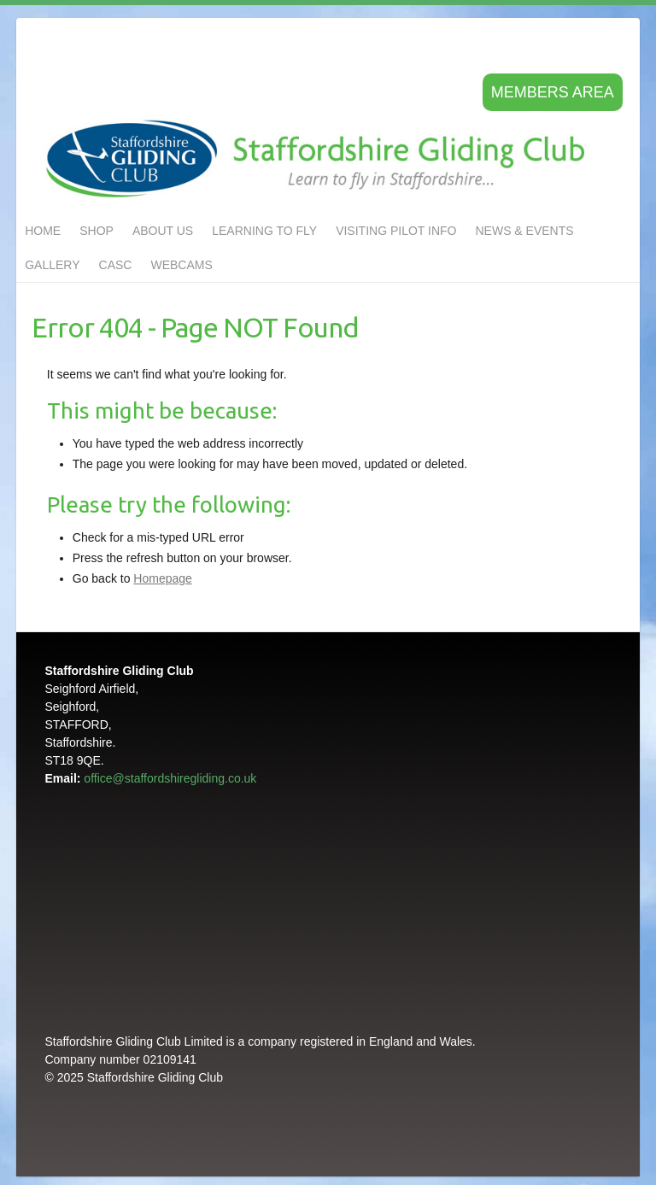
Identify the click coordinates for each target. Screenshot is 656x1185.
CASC (115, 265)
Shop (96, 231)
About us (162, 231)
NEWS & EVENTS (524, 231)
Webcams (181, 265)
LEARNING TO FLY (264, 231)
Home (43, 231)
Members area (552, 92)
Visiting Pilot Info (396, 231)
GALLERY (52, 265)
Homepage (162, 578)
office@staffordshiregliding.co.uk (170, 778)
